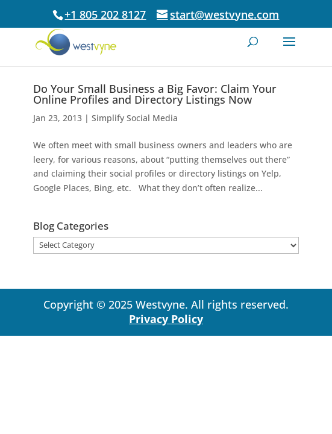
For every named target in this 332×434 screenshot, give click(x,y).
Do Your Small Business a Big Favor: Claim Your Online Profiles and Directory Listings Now (155, 94)
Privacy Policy (166, 319)
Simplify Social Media (135, 118)
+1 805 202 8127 (105, 14)
